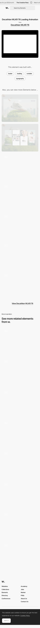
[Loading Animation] (20, 555)
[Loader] (20, 372)
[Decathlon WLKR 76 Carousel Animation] (20, 256)
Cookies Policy (25, 615)
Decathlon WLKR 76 (20, 25)
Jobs (22, 589)
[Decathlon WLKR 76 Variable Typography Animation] (20, 285)
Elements (5, 592)
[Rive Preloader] (20, 341)
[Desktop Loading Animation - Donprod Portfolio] (20, 433)
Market (23, 592)
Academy (24, 586)
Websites (5, 586)
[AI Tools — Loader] (20, 464)
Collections (5, 589)
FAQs (22, 595)
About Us (24, 598)
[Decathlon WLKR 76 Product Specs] (20, 226)
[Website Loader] (20, 402)
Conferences (6, 598)
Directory (5, 595)
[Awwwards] (7, 8)
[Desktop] (20, 108)
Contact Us (24, 601)
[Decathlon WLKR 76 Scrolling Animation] (20, 167)
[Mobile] (20, 138)
